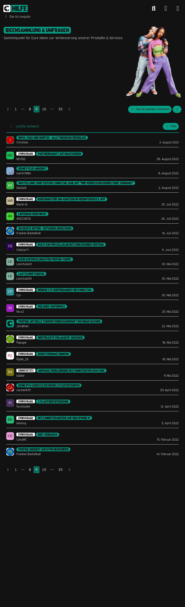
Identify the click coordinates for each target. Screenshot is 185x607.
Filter (171, 126)
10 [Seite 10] (44, 109)
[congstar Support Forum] (15, 8)
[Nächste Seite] (69, 109)
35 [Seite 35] (60, 109)
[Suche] (154, 8)
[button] (177, 109)
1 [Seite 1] (16, 109)
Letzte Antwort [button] (27, 126)
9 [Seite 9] (36, 109)
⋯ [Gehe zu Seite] (23, 109)
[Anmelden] (166, 9)
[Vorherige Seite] (8, 109)
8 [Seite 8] (30, 109)
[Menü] (178, 8)
